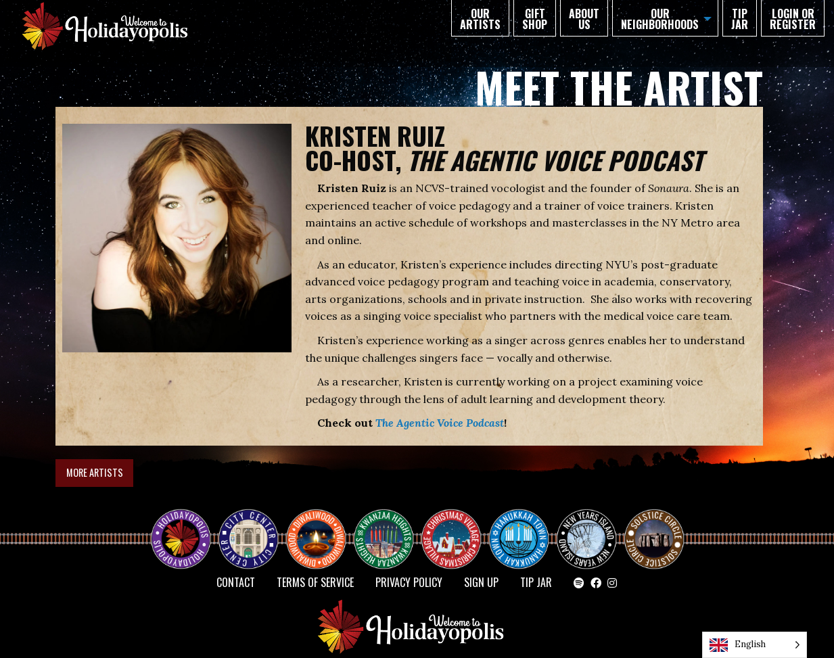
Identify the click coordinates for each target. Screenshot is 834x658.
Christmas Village (457, 527)
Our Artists (480, 18)
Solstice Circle (654, 527)
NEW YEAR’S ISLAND (587, 532)
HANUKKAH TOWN (524, 527)
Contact (235, 582)
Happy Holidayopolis (186, 527)
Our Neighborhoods (660, 18)
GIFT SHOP (534, 18)
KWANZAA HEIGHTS (389, 527)
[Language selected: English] (754, 645)
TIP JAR (739, 18)
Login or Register (793, 18)
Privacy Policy (408, 582)
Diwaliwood (321, 521)
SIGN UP (481, 582)
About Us (584, 18)
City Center (247, 527)
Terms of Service (315, 582)
